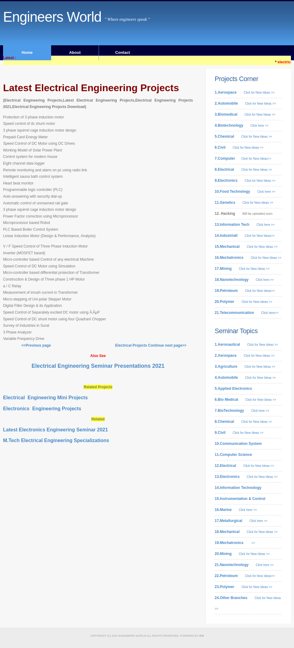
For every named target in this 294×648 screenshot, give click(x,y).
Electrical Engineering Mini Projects (45, 397)
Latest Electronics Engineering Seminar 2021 (55, 429)
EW (201, 635)
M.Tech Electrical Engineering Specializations (56, 440)
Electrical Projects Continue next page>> (149, 345)
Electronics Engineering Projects (42, 408)
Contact (122, 52)
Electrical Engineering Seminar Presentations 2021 (98, 366)
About (75, 52)
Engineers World (52, 17)
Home (26, 52)
